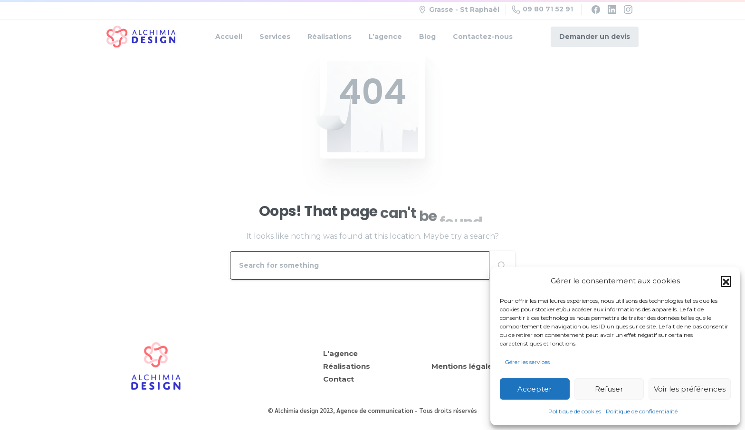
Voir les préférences (690, 388)
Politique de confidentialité (642, 411)
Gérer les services (527, 361)
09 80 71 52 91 (542, 9)
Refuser (609, 388)
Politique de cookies (574, 411)
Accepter (534, 388)
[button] (726, 281)
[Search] (359, 265)
